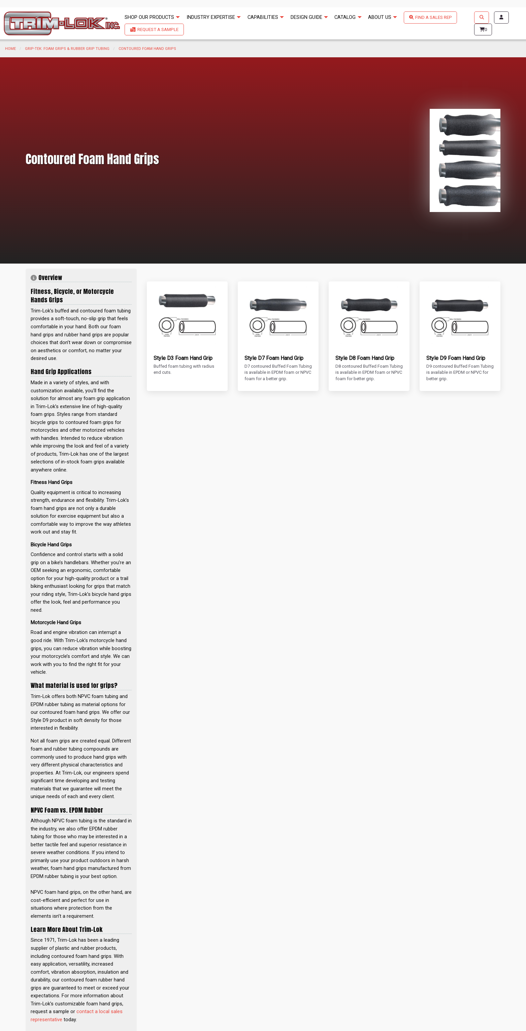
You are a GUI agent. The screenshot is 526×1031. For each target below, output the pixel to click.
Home (10, 49)
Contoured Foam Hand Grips (147, 49)
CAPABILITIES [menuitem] (263, 17)
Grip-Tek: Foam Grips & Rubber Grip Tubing (67, 49)
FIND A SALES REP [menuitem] (433, 17)
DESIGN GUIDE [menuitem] (306, 17)
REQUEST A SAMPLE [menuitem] (157, 29)
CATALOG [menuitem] (345, 17)
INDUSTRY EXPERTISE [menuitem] (211, 17)
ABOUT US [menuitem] (379, 17)
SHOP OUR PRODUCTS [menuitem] (149, 17)
